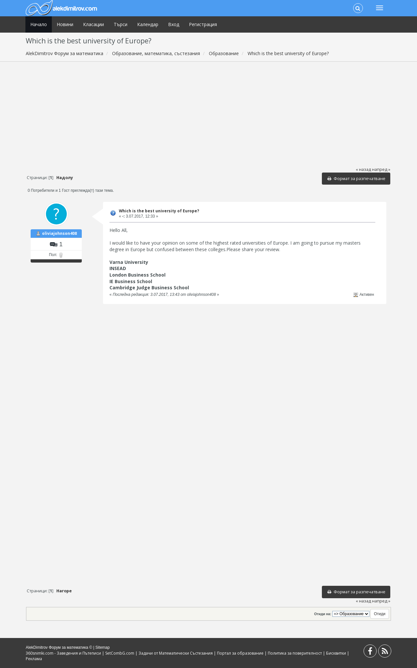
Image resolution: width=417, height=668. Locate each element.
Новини (65, 24)
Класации (93, 24)
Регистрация (203, 24)
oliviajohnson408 (59, 233)
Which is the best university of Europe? (159, 210)
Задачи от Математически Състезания (175, 653)
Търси (120, 24)
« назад (363, 169)
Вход (173, 24)
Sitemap (102, 647)
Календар (147, 24)
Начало (38, 24)
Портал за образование (240, 653)
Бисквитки (336, 653)
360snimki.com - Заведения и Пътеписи (63, 653)
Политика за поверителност (295, 653)
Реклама (34, 658)
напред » (381, 169)
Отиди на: (322, 614)
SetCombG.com (119, 653)
